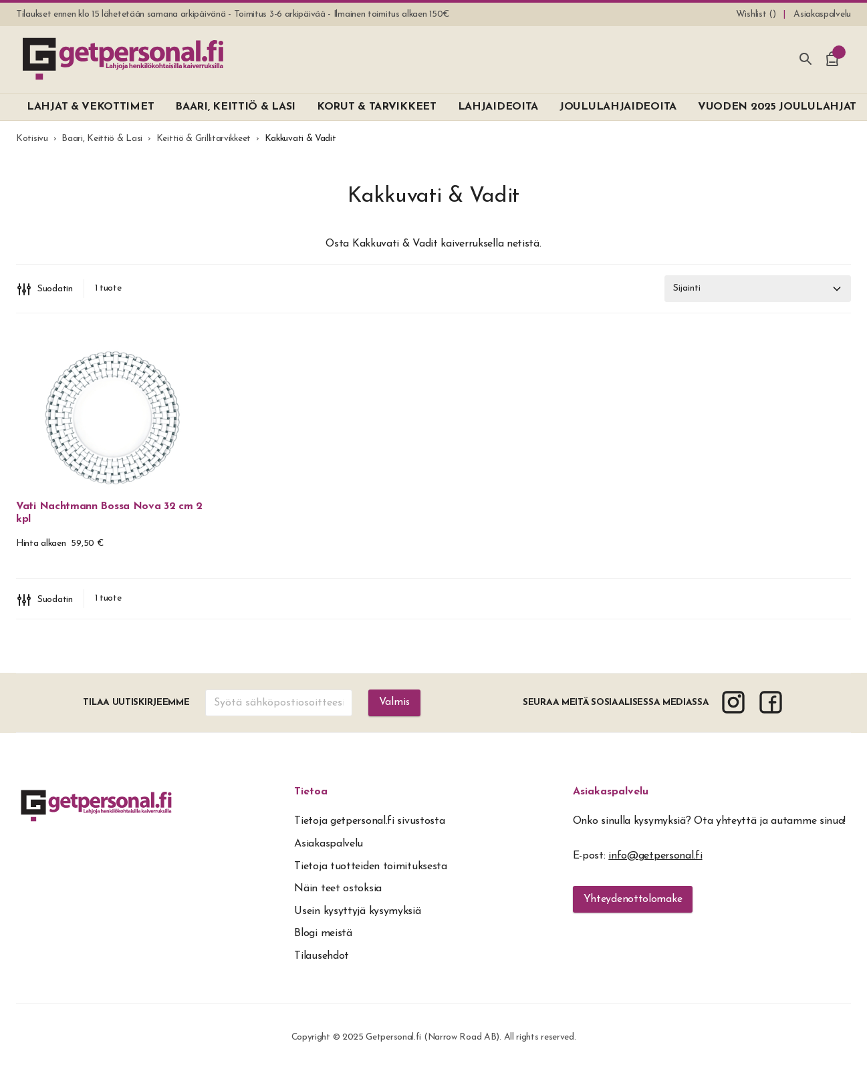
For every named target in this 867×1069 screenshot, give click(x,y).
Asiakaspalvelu (610, 791)
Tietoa (311, 791)
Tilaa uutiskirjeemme (136, 702)
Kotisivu (32, 138)
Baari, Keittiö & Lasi (101, 138)
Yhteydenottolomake (633, 899)
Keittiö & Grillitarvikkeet (203, 138)
